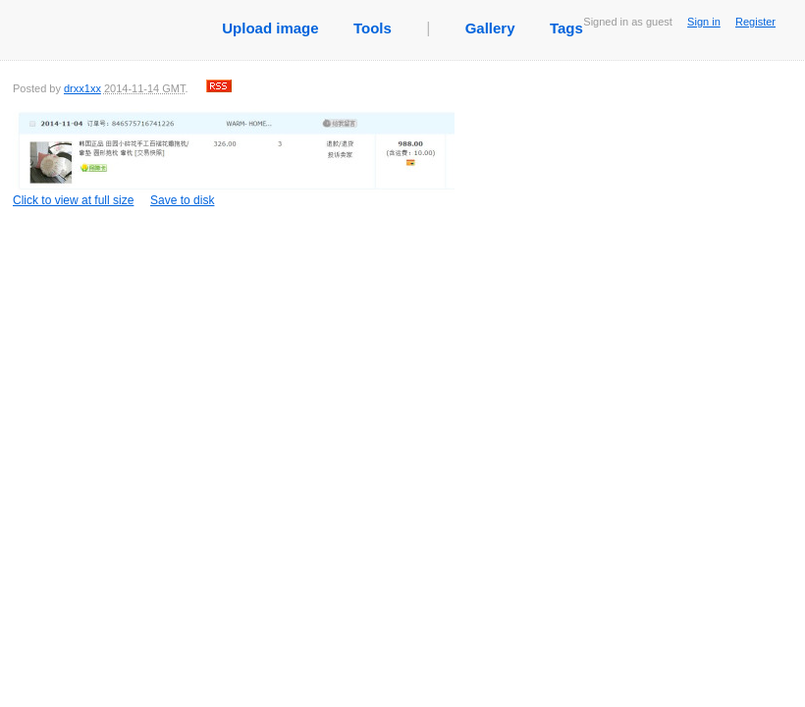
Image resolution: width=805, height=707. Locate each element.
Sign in (704, 21)
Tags (566, 28)
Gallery (490, 28)
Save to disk (182, 200)
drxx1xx (82, 88)
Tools (372, 28)
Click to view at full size (234, 158)
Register (755, 21)
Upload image (270, 28)
